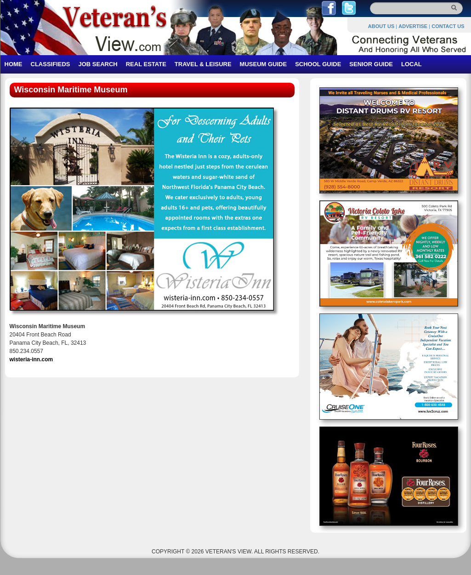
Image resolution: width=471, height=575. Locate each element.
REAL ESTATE (146, 64)
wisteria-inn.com (31, 359)
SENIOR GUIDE (371, 64)
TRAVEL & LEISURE (203, 64)
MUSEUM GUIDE (263, 64)
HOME (14, 64)
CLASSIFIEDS (50, 64)
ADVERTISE (412, 26)
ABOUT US (381, 26)
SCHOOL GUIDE (318, 64)
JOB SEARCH (97, 64)
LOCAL (411, 64)
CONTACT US (447, 26)
